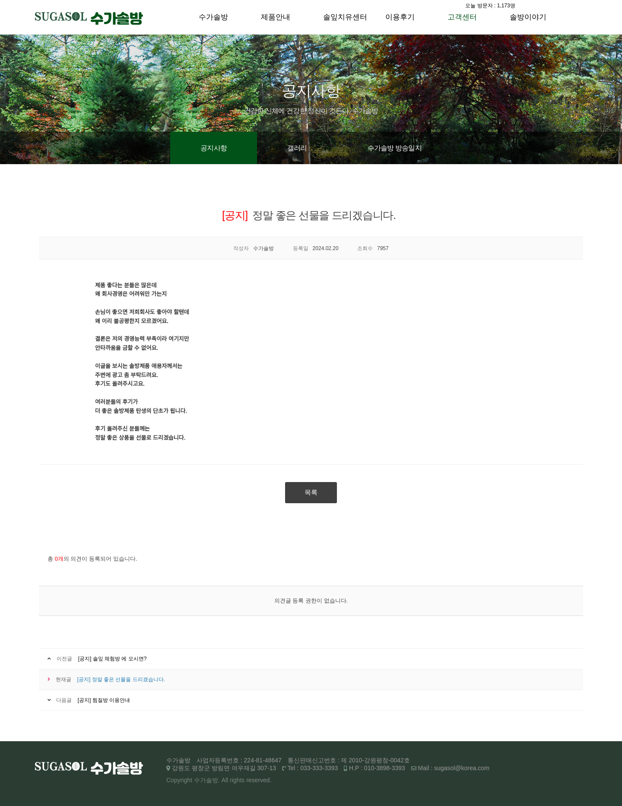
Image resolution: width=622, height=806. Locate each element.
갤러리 (297, 148)
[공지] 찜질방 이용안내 (104, 700)
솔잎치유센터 (345, 17)
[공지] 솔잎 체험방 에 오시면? (112, 659)
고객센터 (462, 17)
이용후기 (400, 17)
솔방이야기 (528, 17)
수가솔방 (213, 17)
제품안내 (275, 17)
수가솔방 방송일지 (395, 148)
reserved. (258, 780)
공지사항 (213, 148)
